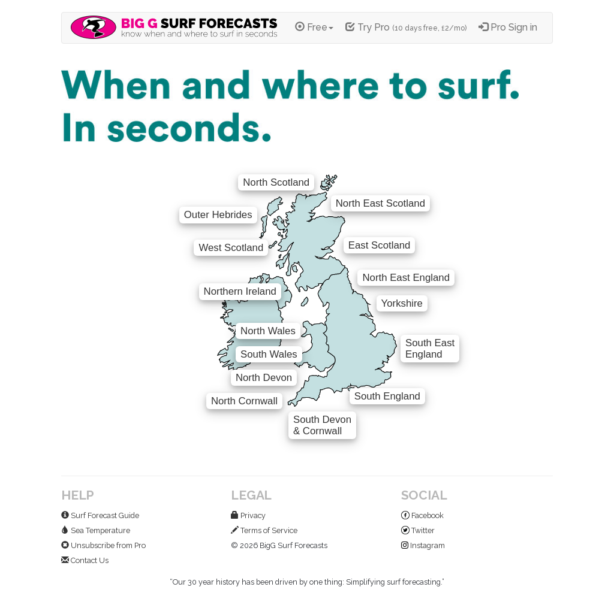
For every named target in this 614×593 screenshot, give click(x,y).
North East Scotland (380, 203)
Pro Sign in (507, 27)
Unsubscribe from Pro (103, 545)
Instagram (423, 545)
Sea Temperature (95, 530)
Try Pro (405, 27)
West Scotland (230, 247)
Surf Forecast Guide (100, 515)
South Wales (268, 354)
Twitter (418, 530)
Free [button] (314, 27)
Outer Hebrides (218, 214)
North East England (406, 277)
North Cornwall (244, 401)
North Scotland (276, 182)
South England (387, 396)
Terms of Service (264, 530)
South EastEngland (430, 348)
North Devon (264, 377)
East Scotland (379, 245)
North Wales (268, 331)
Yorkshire (402, 303)
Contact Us (85, 560)
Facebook (422, 515)
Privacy (248, 515)
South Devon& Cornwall (322, 425)
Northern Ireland (240, 291)
